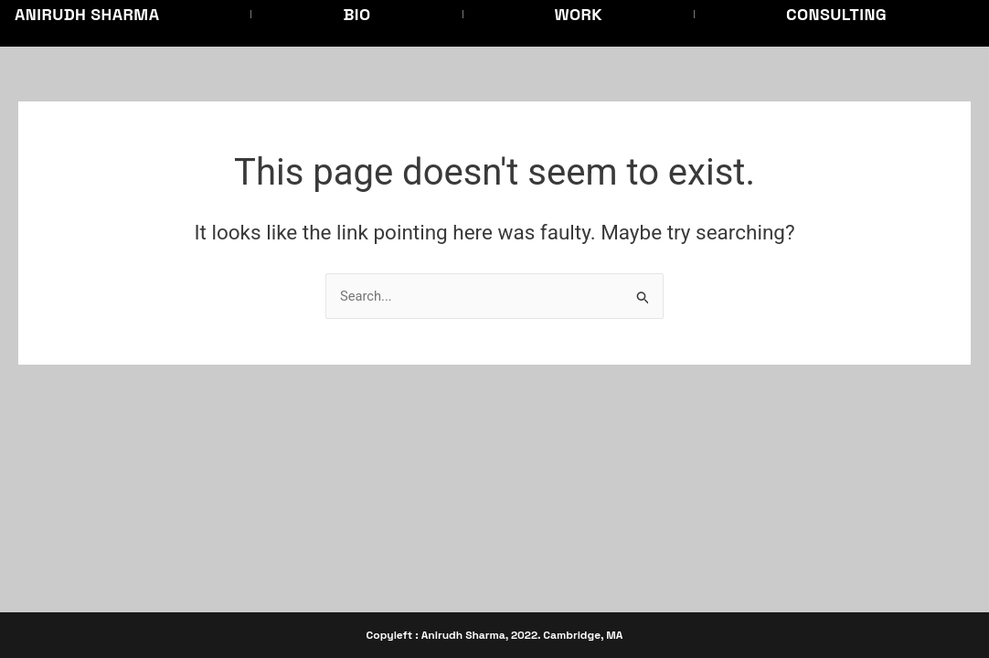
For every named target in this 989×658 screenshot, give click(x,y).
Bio (356, 14)
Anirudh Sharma (87, 14)
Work (578, 14)
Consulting (836, 14)
